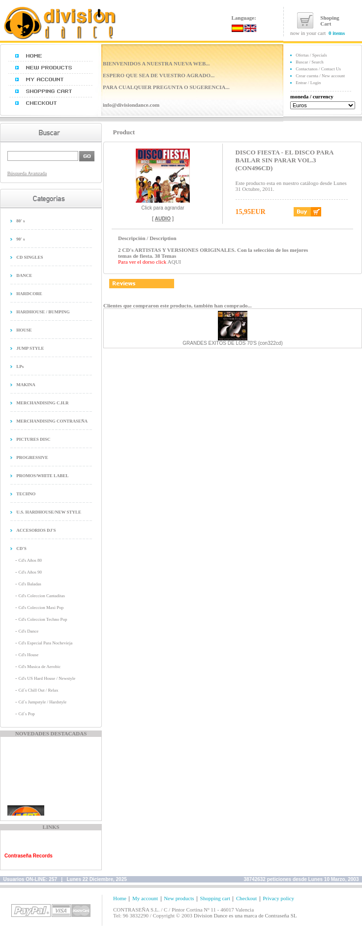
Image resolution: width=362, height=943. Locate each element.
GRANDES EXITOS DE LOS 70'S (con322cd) (232, 343)
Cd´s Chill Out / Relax (38, 690)
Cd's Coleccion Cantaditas (41, 595)
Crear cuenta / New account (320, 75)
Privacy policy (278, 898)
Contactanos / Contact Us (318, 68)
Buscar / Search (309, 62)
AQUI (174, 262)
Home (119, 898)
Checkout (246, 898)
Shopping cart (215, 898)
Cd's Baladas (29, 583)
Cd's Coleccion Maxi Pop (40, 607)
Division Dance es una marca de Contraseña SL (245, 915)
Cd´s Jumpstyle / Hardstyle (42, 702)
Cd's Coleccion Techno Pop (42, 619)
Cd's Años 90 (30, 572)
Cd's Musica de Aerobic (39, 666)
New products (179, 898)
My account (145, 898)
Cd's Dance (28, 631)
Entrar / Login (308, 82)
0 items (337, 33)
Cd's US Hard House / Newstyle (46, 678)
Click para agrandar (163, 206)
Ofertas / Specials (311, 55)
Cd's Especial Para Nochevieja (45, 642)
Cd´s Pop (26, 713)
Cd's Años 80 (30, 560)
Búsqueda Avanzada (27, 173)
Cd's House (28, 654)
